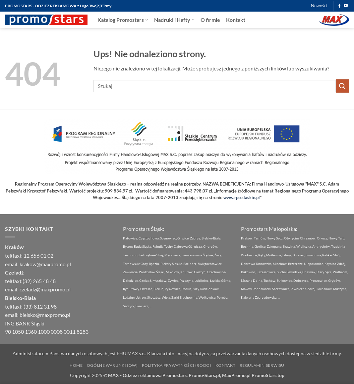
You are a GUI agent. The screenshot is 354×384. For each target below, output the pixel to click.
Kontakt (235, 20)
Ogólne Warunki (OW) (112, 365)
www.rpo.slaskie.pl (241, 197)
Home (76, 365)
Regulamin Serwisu (262, 365)
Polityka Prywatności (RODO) (176, 365)
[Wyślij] (342, 85)
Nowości (319, 5)
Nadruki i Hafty (174, 20)
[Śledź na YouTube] (346, 6)
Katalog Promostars (122, 20)
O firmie (210, 20)
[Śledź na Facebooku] (339, 6)
